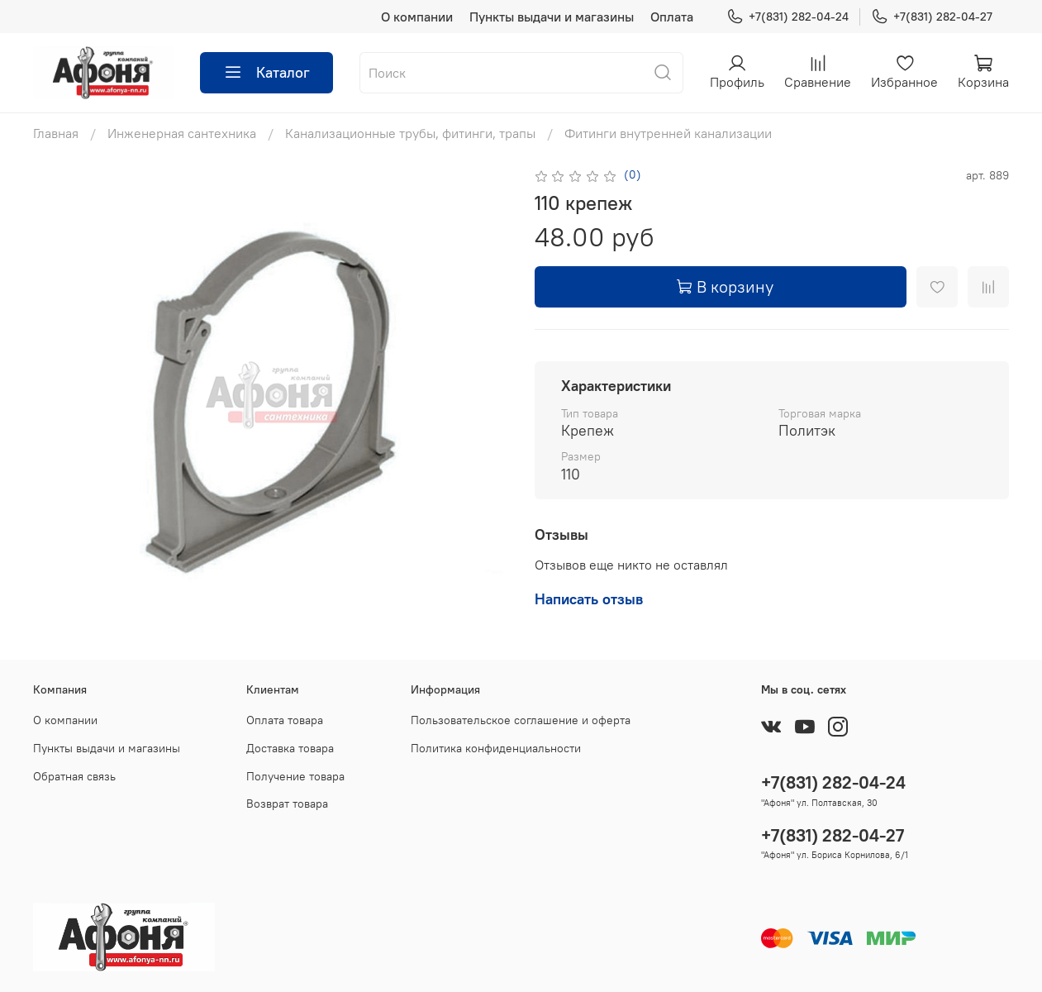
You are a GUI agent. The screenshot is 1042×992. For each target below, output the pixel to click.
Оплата (671, 16)
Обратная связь (74, 776)
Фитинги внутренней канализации (668, 133)
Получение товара (295, 776)
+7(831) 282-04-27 (931, 17)
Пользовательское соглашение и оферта (520, 720)
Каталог (266, 73)
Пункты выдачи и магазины (551, 16)
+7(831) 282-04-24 (787, 17)
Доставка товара (290, 748)
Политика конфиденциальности (496, 748)
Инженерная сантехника (181, 133)
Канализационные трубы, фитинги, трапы (410, 133)
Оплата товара (284, 720)
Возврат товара (287, 803)
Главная (56, 133)
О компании (417, 16)
